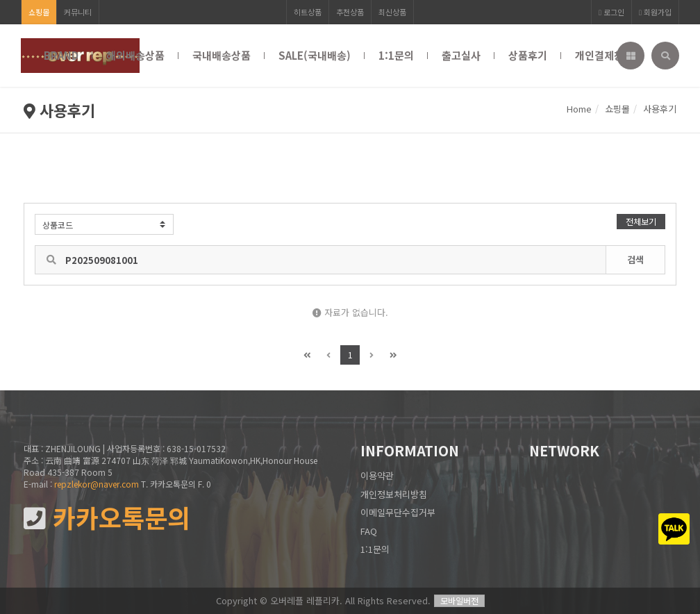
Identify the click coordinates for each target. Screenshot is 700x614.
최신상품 (392, 11)
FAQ (368, 531)
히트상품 (308, 11)
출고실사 (461, 55)
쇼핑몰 (38, 11)
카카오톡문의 (107, 517)
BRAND (61, 55)
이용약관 (377, 475)
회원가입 (655, 11)
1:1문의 (396, 55)
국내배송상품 (221, 55)
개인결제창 (599, 55)
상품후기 (527, 55)
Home (579, 108)
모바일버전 (459, 600)
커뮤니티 (78, 11)
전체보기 (641, 221)
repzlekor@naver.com (96, 484)
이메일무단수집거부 (397, 512)
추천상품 (350, 11)
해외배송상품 (135, 55)
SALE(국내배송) (314, 55)
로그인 (611, 11)
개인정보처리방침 (393, 494)
